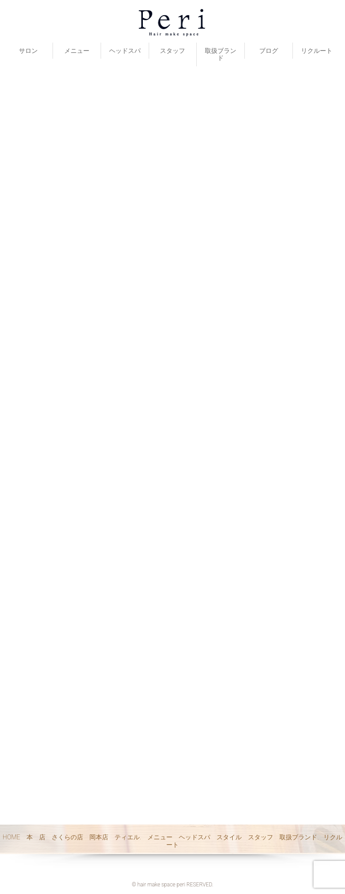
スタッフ (172, 50)
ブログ (268, 50)
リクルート (316, 50)
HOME (11, 837)
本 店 (36, 837)
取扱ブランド (220, 54)
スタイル (229, 837)
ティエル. (128, 837)
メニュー (76, 50)
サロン (28, 50)
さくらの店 (67, 837)
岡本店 (98, 837)
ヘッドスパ (125, 50)
